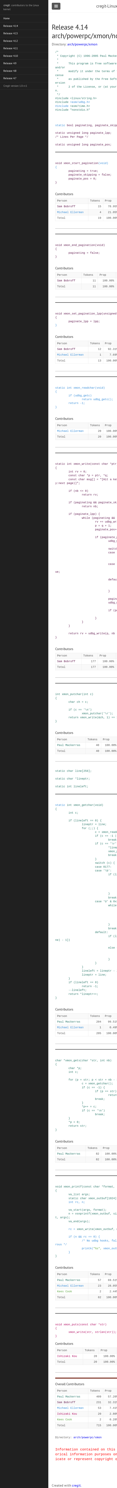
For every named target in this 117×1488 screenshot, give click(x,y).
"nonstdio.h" (80, 110)
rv (76, 472)
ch (78, 702)
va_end (74, 1221)
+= (101, 522)
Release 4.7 (9, 78)
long (85, 133)
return (87, 399)
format (108, 1187)
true (93, 171)
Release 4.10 (10, 55)
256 (85, 771)
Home (6, 18)
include (63, 98)
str (94, 1061)
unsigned (73, 133)
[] (93, 479)
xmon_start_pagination (81, 163)
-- (70, 990)
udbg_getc (82, 396)
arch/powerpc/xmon (82, 44)
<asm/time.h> (80, 106)
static (60, 125)
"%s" (96, 1248)
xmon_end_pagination (79, 245)
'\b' (106, 871)
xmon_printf (73, 1187)
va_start (75, 1210)
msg (89, 479)
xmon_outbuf (97, 1198)
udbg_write (96, 633)
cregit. (76, 1485)
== (80, 710)
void (58, 163)
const (96, 464)
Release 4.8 (9, 70)
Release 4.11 (10, 48)
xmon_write (82, 464)
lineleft (80, 786)
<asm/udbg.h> (80, 102)
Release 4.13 (10, 33)
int (69, 388)
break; (100, 1099)
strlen (100, 1332)
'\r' (106, 714)
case (111, 553)
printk (87, 1248)
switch (100, 863)
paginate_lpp (100, 133)
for (84, 828)
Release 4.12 (10, 41)
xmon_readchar (84, 388)
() (109, 399)
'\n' (86, 710)
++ (95, 994)
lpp (95, 321)
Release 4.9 (9, 63)
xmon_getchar (83, 805)
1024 (111, 1198)
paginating (83, 125)
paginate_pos (100, 145)
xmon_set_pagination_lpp (83, 314)
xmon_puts (71, 1325)
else (111, 948)
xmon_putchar (72, 694)
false (106, 175)
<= (81, 491)
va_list (74, 1194)
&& (95, 502)
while (86, 518)
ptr (114, 464)
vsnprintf (82, 1214)
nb (76, 491)
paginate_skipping (83, 175)
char (105, 464)
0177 (106, 867)
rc (76, 1202)
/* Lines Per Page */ (71, 137)
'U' (105, 901)
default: (101, 932)
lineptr (82, 779)
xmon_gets (72, 1061)
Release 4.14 (10, 26)
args (85, 1194)
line (78, 771)
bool (70, 125)
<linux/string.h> (83, 98)
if (70, 396)
